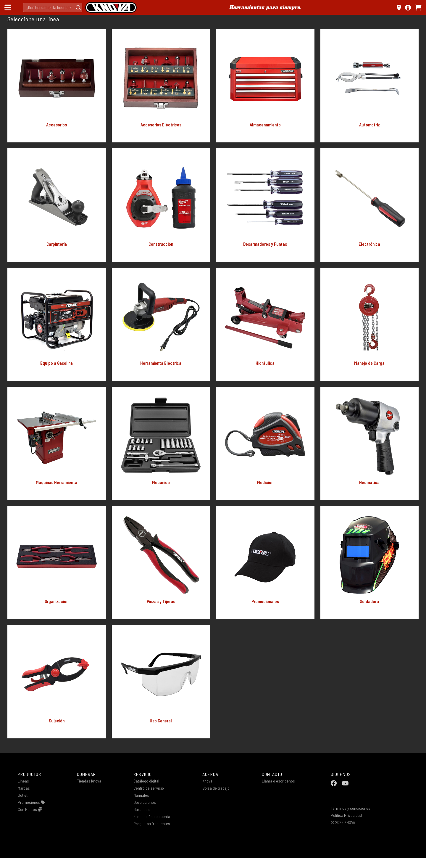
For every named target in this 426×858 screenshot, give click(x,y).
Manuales (141, 795)
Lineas (23, 780)
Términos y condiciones (350, 808)
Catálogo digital (146, 780)
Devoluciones (144, 802)
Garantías (141, 809)
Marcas (24, 787)
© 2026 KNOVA (343, 822)
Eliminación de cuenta (151, 816)
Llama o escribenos (278, 780)
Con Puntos (30, 809)
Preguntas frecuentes (151, 823)
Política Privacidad (346, 815)
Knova (207, 780)
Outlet (23, 795)
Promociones (31, 802)
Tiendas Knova (89, 780)
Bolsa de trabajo (216, 787)
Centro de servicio (148, 787)
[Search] (52, 7)
